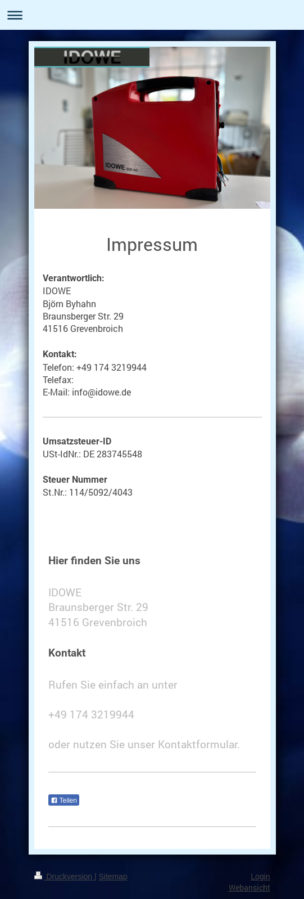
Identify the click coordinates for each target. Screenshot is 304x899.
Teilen (64, 800)
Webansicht (249, 887)
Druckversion (64, 876)
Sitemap (113, 876)
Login (260, 876)
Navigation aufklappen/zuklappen (152, 15)
